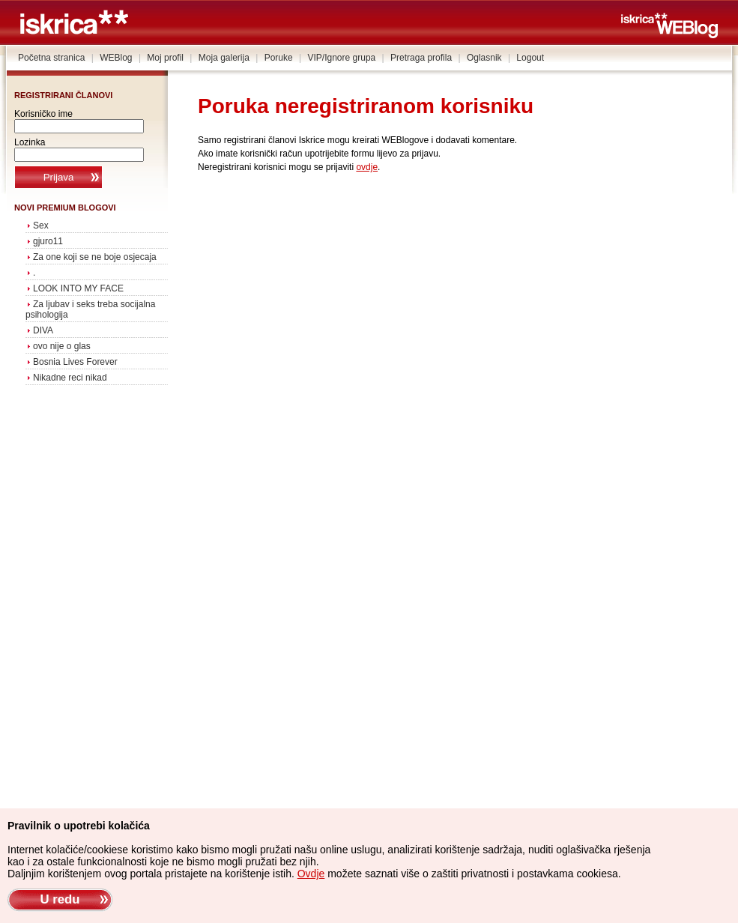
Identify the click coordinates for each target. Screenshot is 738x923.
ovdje (367, 167)
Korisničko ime (43, 114)
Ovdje (311, 874)
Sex (41, 225)
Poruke (278, 57)
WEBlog (116, 57)
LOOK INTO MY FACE (78, 288)
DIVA (43, 330)
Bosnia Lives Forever (75, 362)
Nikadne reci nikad (70, 377)
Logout (530, 57)
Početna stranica (51, 57)
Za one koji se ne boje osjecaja (95, 257)
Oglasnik (484, 57)
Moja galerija (224, 57)
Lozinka (29, 142)
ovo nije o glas (62, 346)
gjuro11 (48, 241)
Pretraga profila (421, 57)
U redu (59, 899)
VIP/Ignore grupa (342, 57)
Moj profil (165, 57)
